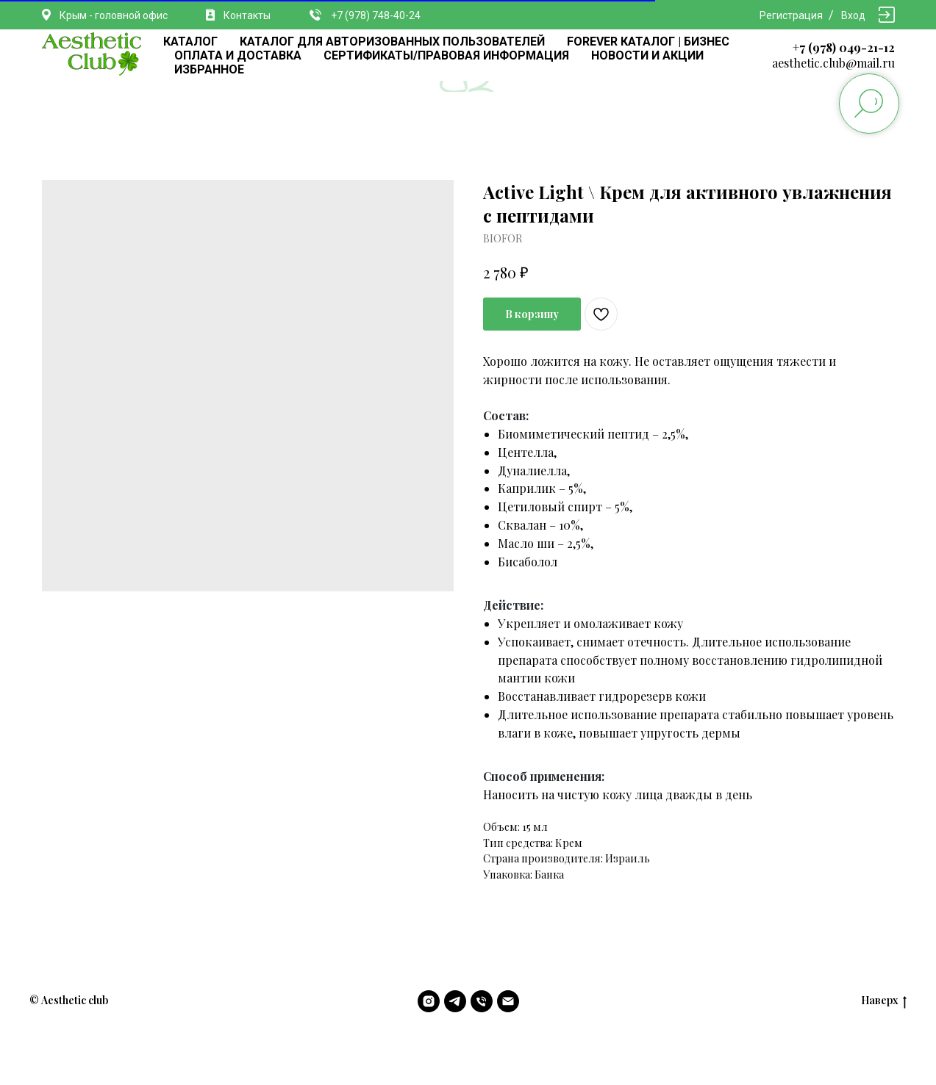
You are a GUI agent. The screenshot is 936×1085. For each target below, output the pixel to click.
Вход (853, 15)
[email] (508, 1001)
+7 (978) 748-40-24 (376, 15)
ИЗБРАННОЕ (209, 69)
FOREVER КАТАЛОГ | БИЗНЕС (648, 41)
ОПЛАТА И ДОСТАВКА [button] (237, 55)
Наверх (884, 1001)
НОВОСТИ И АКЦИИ (647, 55)
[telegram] (455, 1001)
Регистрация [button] (791, 15)
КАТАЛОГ (190, 41)
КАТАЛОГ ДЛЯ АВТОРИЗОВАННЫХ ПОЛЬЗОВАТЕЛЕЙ (392, 41)
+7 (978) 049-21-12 (844, 47)
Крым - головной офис (114, 15)
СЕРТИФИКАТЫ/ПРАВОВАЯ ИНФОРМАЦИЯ (446, 55)
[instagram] (429, 1001)
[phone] (482, 1001)
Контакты (247, 15)
